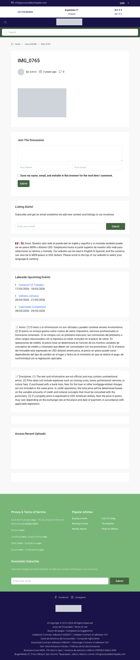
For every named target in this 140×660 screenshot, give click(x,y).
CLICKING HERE (30, 523)
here (21, 530)
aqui (45, 536)
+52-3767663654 (25, 12)
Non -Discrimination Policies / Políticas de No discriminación (70, 646)
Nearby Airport (79, 528)
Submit (23, 183)
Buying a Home (79, 518)
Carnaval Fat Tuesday (31, 284)
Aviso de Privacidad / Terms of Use (70, 627)
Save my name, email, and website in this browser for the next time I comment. (66, 175)
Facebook (61, 597)
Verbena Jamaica (29, 295)
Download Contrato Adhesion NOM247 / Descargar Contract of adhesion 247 (70, 642)
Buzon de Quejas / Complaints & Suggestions (70, 631)
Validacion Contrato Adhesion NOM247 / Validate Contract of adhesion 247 (70, 634)
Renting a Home (80, 523)
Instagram (78, 597)
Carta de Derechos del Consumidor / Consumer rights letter (70, 638)
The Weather (108, 523)
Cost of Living (108, 518)
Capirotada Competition (32, 307)
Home (17, 44)
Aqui (33, 520)
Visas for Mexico (110, 528)
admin (33, 71)
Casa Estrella (31, 44)
